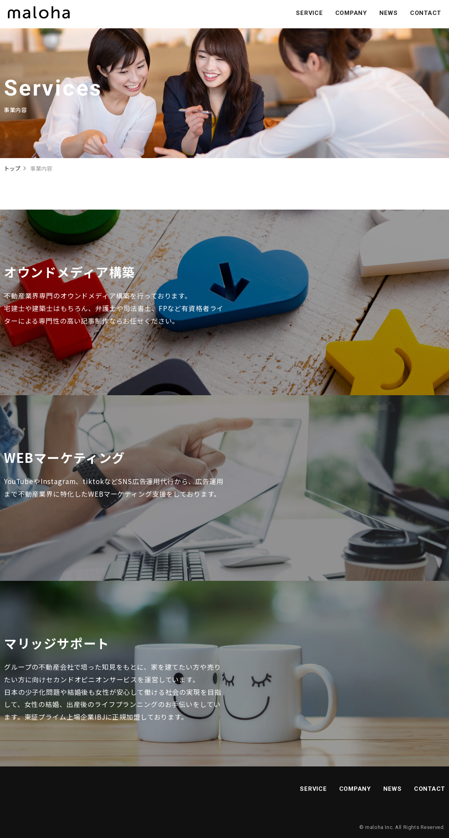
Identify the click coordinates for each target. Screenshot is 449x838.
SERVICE (309, 13)
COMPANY (351, 13)
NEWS (388, 13)
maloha (374, 827)
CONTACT (425, 13)
